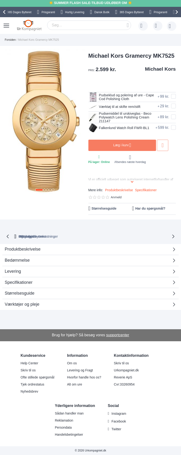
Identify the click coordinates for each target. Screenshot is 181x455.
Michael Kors (160, 69)
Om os (72, 363)
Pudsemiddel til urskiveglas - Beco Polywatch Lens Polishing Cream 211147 (119, 118)
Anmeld (116, 198)
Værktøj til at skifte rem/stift (116, 106)
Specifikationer (146, 191)
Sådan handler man (69, 413)
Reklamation (64, 420)
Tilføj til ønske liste (169, 146)
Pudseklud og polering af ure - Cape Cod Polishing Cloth (118, 97)
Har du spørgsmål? (150, 209)
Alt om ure (74, 384)
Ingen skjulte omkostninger (112, 237)
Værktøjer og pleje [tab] (22, 305)
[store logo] (29, 25)
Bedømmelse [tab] (17, 261)
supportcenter (117, 335)
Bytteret (19, 12)
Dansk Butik (101, 12)
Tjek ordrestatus (32, 384)
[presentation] (5, 12)
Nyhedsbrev (29, 391)
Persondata (63, 427)
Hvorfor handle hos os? (84, 377)
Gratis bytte (73, 237)
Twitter (116, 429)
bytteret (39, 237)
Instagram (118, 413)
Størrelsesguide (103, 209)
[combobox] (89, 25)
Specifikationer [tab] (19, 282)
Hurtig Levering (74, 12)
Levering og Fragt (80, 370)
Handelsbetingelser (69, 434)
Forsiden (10, 39)
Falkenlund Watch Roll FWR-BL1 (118, 129)
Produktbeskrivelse (119, 191)
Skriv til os (28, 370)
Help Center (29, 363)
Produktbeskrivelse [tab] (23, 250)
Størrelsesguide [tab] (19, 294)
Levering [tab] (13, 271)
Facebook (118, 421)
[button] (39, 190)
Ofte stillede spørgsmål (37, 377)
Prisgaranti (48, 12)
